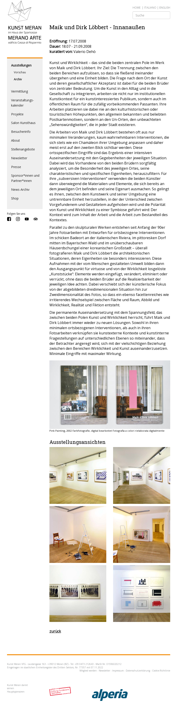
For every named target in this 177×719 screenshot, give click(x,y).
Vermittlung (19, 91)
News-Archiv (20, 189)
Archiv (18, 79)
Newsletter (19, 158)
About (15, 140)
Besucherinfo (21, 131)
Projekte (17, 114)
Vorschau (20, 72)
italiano (150, 8)
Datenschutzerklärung (138, 670)
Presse (16, 167)
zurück (55, 631)
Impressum (118, 670)
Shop (15, 198)
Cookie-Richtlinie (161, 670)
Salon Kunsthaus (23, 123)
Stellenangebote (23, 149)
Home (137, 8)
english (164, 8)
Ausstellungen (21, 65)
